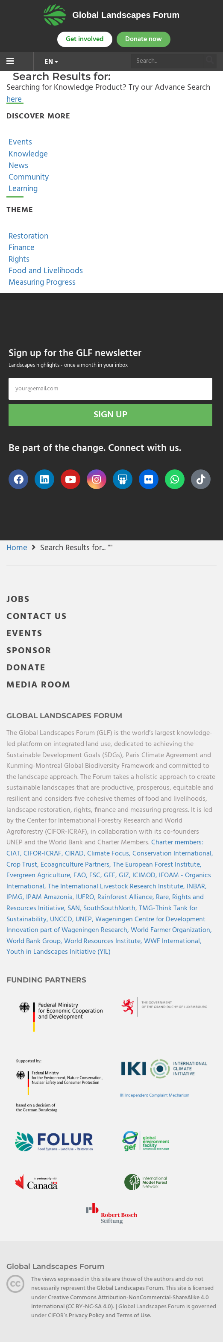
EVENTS (24, 634)
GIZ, (125, 875)
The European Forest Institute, (157, 864)
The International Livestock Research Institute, (117, 886)
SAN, (75, 908)
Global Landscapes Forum (125, 15)
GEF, (111, 875)
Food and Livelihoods (44, 271)
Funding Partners (46, 980)
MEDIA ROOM (38, 685)
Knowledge (27, 154)
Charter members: (177, 842)
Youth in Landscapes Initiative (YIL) (58, 952)
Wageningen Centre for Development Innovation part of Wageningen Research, (105, 925)
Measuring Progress (41, 282)
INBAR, (197, 886)
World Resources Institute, (104, 941)
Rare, (164, 897)
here (14, 99)
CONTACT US (36, 617)
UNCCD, (63, 919)
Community (27, 177)
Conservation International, (172, 853)
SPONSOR (29, 651)
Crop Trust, (23, 864)
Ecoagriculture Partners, (77, 864)
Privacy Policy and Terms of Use (109, 1316)
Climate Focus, (109, 853)
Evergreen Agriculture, (39, 875)
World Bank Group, (35, 941)
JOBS (18, 600)
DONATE (26, 668)
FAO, (81, 875)
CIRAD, (76, 853)
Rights (17, 259)
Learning (22, 189)
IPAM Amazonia (49, 897)
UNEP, (85, 919)
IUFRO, (86, 897)
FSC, (96, 875)
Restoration (27, 236)
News (17, 165)
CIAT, (14, 853)
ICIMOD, (145, 875)
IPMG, (16, 897)
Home (16, 548)
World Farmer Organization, (171, 930)
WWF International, (173, 941)
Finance (20, 248)
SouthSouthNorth (109, 908)
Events (19, 142)
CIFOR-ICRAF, (44, 853)
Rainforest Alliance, (126, 897)
